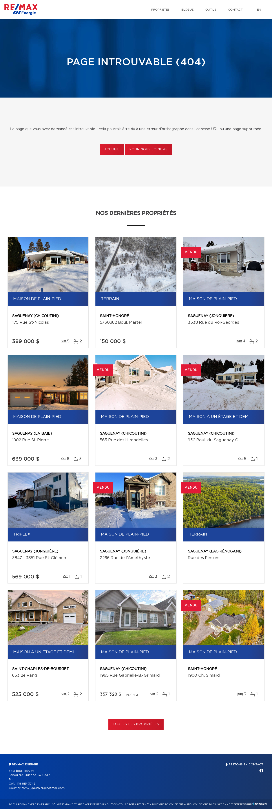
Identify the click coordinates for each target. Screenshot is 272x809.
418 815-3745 (25, 783)
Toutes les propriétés (136, 724)
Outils (210, 9)
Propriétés (160, 9)
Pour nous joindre (148, 149)
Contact (235, 9)
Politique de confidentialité (171, 804)
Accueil (111, 149)
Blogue (187, 9)
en (259, 9)
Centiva (260, 803)
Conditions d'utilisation (209, 804)
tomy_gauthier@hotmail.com (43, 788)
